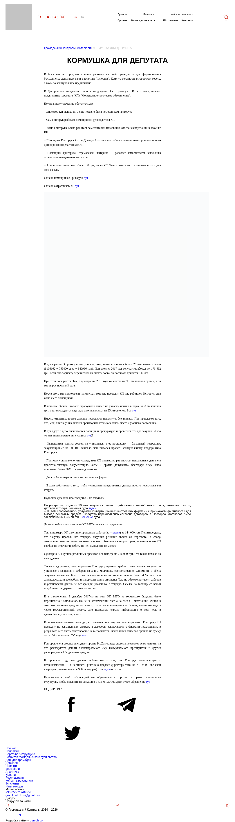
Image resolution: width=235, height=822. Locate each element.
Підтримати (170, 20)
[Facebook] (40, 17)
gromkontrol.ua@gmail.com (23, 795)
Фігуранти (12, 783)
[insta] (62, 17)
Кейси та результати (182, 14)
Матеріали (148, 14)
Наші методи (14, 786)
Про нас (123, 20)
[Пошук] (226, 17)
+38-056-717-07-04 (18, 792)
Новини (11, 774)
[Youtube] (47, 17)
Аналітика (12, 771)
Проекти (122, 14)
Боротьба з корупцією (20, 754)
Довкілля (12, 762)
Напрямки (12, 751)
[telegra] (55, 17)
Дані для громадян (18, 760)
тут (86, 177)
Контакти (187, 20)
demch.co (36, 820)
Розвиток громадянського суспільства (31, 757)
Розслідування (15, 777)
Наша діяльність (141, 20)
